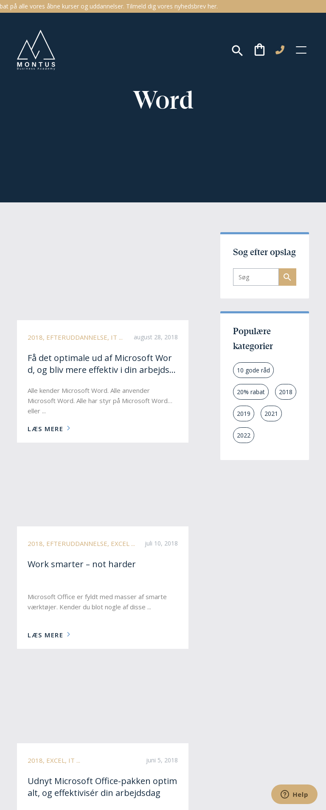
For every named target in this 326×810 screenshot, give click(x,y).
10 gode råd (253, 370)
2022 (243, 435)
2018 (285, 392)
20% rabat (251, 392)
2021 (271, 413)
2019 (243, 413)
